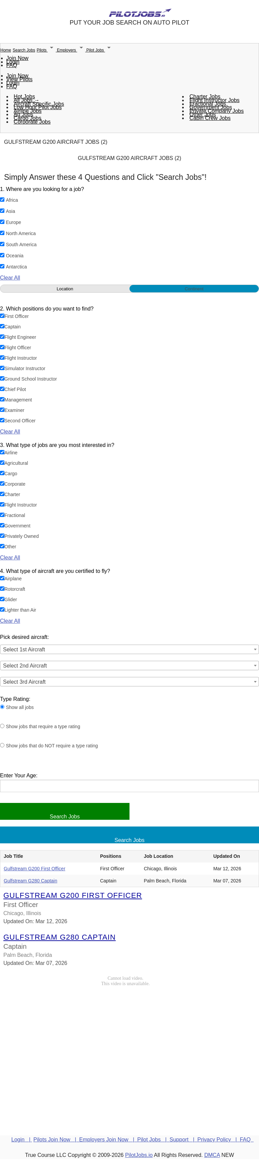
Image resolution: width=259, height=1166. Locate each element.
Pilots (47, 50)
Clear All (10, 278)
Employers (71, 50)
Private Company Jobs (217, 111)
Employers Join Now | (108, 1139)
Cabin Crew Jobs (210, 118)
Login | (21, 1139)
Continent (194, 288)
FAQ (11, 65)
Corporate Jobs (32, 122)
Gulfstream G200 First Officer (34, 868)
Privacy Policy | (218, 1139)
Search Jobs (23, 50)
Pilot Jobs (99, 50)
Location (65, 288)
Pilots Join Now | (56, 1139)
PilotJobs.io (139, 1155)
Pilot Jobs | (153, 1139)
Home (5, 50)
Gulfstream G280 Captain (30, 880)
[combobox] (129, 649)
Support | (183, 1139)
